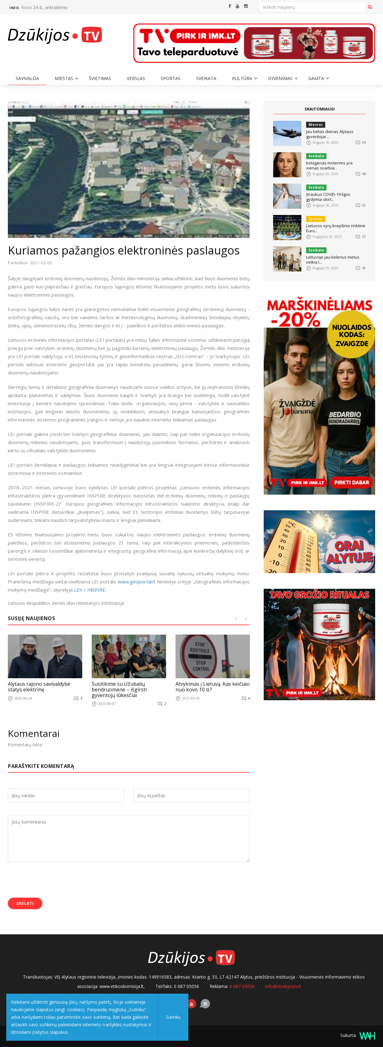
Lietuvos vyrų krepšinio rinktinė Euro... (335, 228)
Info (14, 7)
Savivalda (27, 78)
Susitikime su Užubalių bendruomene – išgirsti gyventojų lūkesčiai (119, 689)
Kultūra (242, 78)
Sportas (171, 78)
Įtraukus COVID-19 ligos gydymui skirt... (328, 196)
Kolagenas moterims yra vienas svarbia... (329, 165)
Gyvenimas (280, 78)
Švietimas (100, 78)
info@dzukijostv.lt (283, 986)
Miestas (64, 78)
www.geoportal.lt (137, 581)
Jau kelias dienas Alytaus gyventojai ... (329, 134)
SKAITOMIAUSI (320, 109)
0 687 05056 (242, 986)
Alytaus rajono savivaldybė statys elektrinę (39, 686)
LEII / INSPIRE (89, 590)
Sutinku (173, 1017)
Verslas (136, 78)
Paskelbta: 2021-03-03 (31, 263)
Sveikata (206, 78)
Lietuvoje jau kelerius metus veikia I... (332, 259)
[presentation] (55, 880)
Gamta (316, 78)
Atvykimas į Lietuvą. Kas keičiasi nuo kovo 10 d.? (212, 686)
